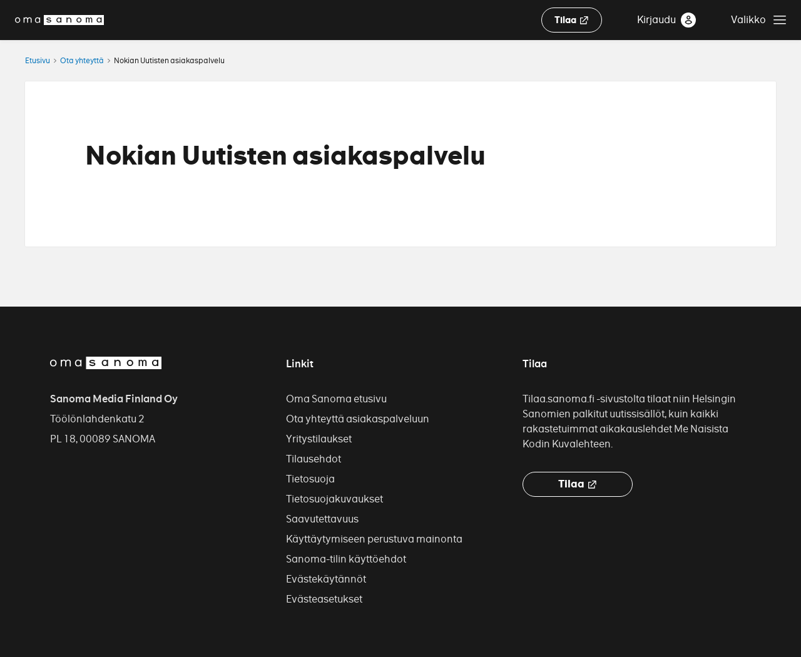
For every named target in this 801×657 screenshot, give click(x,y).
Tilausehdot (313, 459)
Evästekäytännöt (326, 579)
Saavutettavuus (322, 519)
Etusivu (37, 60)
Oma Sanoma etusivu (336, 398)
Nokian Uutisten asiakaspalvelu (169, 60)
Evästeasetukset (324, 599)
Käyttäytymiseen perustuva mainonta (374, 539)
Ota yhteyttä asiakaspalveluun (357, 418)
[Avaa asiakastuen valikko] (758, 20)
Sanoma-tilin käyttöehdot (346, 559)
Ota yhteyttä (82, 60)
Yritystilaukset (319, 439)
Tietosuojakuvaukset (334, 499)
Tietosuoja (310, 479)
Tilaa (571, 20)
